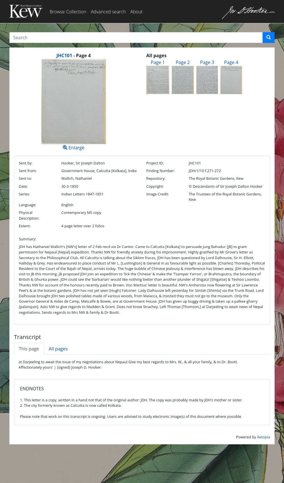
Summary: (27, 239)
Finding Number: (160, 170)
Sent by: (26, 163)
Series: (24, 194)
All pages (58, 349)
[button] (269, 37)
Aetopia (263, 436)
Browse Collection (68, 12)
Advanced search (108, 12)
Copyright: (155, 186)
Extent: (25, 225)
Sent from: (27, 170)
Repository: (155, 178)
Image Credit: (157, 194)
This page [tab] (29, 349)
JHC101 (64, 55)
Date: (23, 186)
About (136, 12)
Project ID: (155, 163)
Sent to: (25, 178)
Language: (27, 204)
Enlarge (73, 105)
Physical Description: (29, 215)
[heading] (73, 55)
